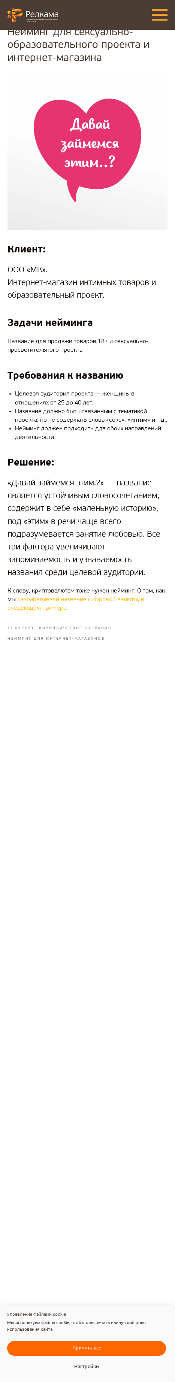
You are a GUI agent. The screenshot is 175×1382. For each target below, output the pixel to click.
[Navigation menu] (160, 15)
